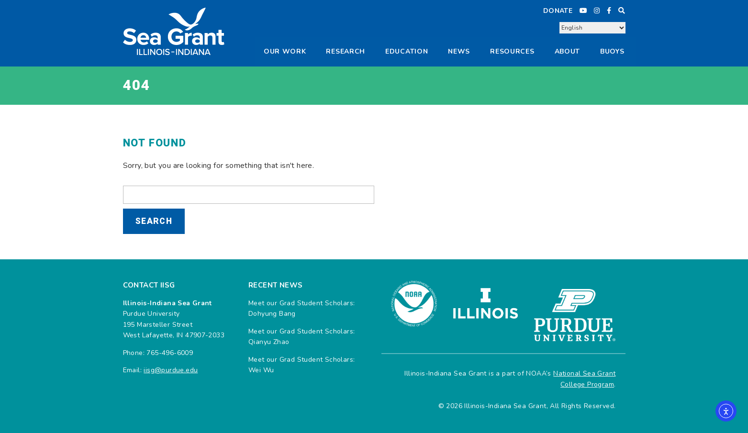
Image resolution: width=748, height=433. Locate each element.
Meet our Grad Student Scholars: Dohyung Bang (301, 308)
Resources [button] (512, 51)
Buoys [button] (612, 51)
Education (406, 51)
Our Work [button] (285, 51)
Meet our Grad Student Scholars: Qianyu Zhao (301, 336)
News (459, 51)
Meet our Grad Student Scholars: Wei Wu (301, 365)
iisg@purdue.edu (171, 370)
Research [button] (345, 51)
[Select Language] (592, 27)
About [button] (568, 51)
